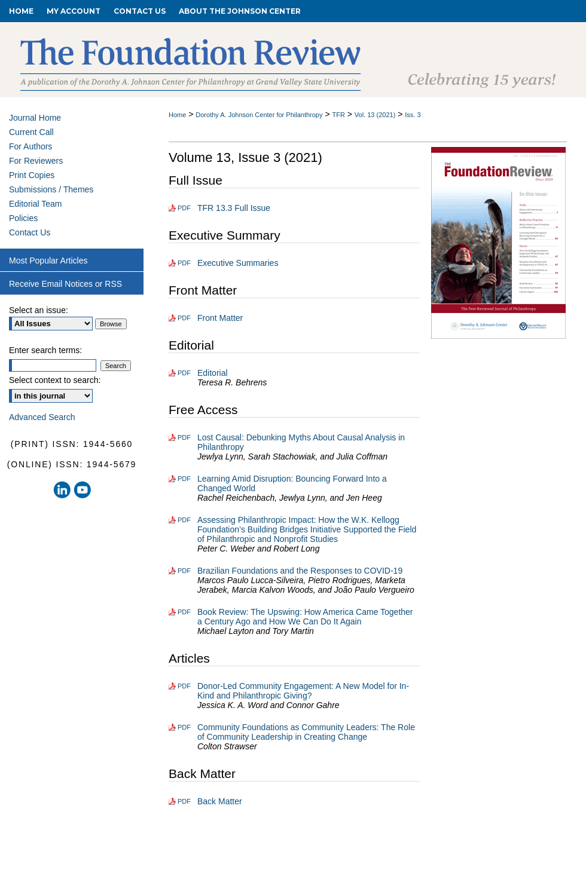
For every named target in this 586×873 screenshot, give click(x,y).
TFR (338, 114)
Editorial (212, 373)
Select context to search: (54, 380)
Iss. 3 (412, 114)
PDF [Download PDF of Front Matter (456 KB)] (184, 317)
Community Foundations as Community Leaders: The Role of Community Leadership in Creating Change (306, 732)
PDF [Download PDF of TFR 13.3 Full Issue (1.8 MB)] (184, 208)
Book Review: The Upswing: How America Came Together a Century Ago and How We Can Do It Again (305, 616)
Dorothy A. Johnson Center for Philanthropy (259, 114)
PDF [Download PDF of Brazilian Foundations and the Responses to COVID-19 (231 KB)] (184, 570)
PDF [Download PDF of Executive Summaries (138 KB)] (184, 263)
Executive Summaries (237, 263)
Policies (23, 218)
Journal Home (35, 117)
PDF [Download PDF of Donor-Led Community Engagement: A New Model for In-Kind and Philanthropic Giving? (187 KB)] (184, 686)
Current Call (31, 132)
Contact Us (29, 232)
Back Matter (219, 801)
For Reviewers (36, 161)
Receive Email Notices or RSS (65, 284)
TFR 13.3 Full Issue (233, 208)
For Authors (30, 146)
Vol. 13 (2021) (375, 114)
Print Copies (31, 175)
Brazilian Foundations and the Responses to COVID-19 (299, 570)
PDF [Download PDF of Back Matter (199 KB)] (184, 801)
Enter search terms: (45, 350)
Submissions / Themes (51, 189)
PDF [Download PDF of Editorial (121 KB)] (184, 372)
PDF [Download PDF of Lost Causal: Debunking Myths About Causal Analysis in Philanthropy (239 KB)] (184, 437)
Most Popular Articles (48, 260)
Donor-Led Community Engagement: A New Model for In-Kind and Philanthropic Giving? (303, 690)
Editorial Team (35, 204)
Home (177, 114)
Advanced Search (42, 417)
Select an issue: (38, 310)
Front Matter (220, 318)
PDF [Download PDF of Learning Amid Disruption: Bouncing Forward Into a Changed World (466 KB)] (184, 478)
